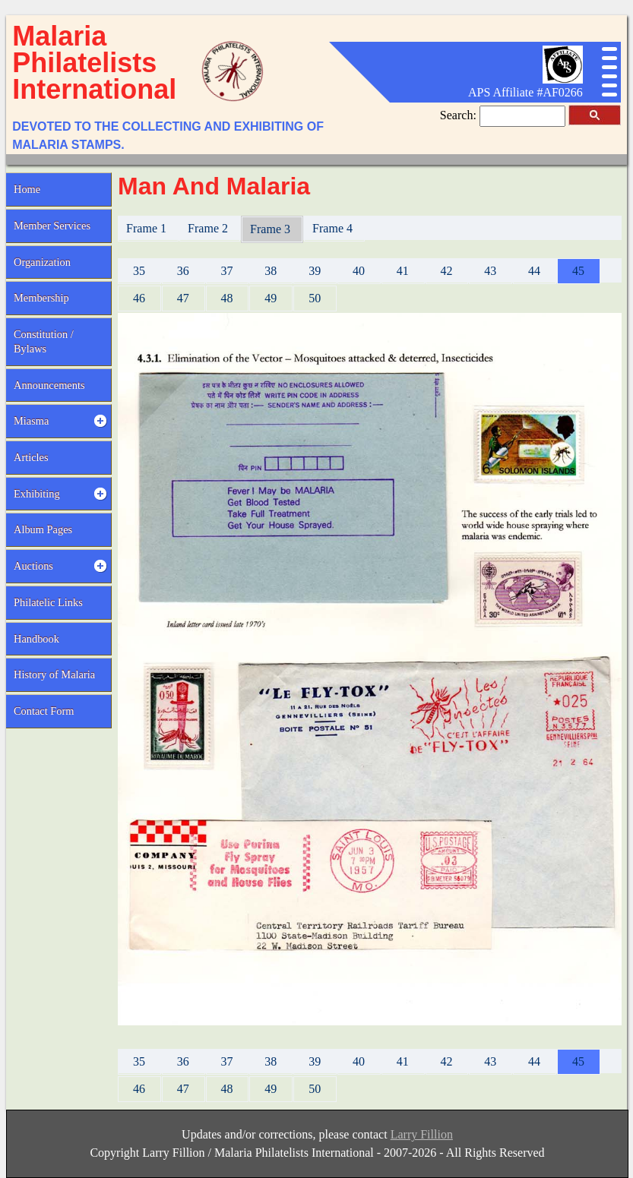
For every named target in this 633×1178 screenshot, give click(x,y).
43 (490, 270)
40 (359, 270)
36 (183, 270)
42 (447, 270)
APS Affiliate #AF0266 (525, 92)
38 (270, 270)
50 (315, 298)
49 (270, 298)
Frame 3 (271, 229)
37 (227, 270)
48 (227, 298)
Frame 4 (334, 228)
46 (139, 298)
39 (315, 270)
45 (578, 270)
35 (139, 270)
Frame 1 (147, 228)
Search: (459, 115)
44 (534, 270)
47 (183, 298)
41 (403, 270)
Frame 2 (209, 228)
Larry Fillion (422, 1134)
